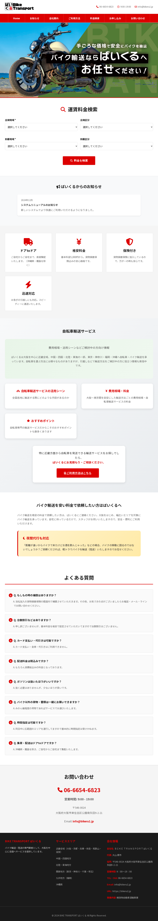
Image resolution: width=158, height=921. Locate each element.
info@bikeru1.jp (83, 821)
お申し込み (115, 18)
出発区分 (84, 120)
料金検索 (94, 18)
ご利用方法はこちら (77, 473)
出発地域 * (10, 120)
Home (16, 18)
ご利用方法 (74, 18)
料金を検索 (79, 160)
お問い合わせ (138, 18)
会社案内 (53, 18)
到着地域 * (10, 139)
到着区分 (84, 139)
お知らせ (34, 18)
